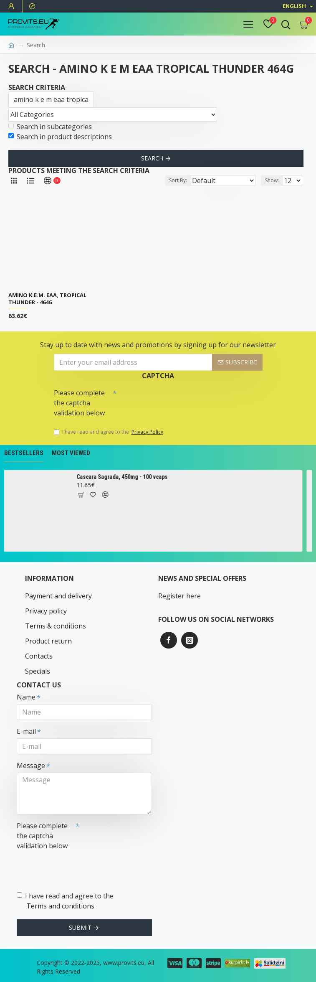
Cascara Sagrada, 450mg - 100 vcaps (125, 476)
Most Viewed (71, 453)
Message (31, 765)
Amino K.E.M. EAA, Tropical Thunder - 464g (47, 299)
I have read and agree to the (109, 432)
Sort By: (178, 180)
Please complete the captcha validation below (79, 402)
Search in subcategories (50, 126)
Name (26, 697)
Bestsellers (23, 453)
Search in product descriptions (60, 136)
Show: (272, 180)
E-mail (26, 731)
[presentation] (174, 400)
